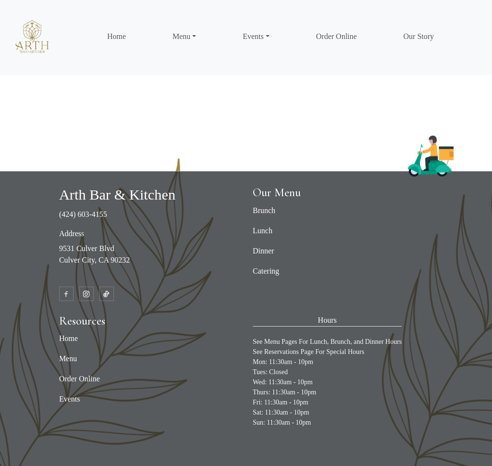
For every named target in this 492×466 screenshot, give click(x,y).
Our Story (419, 36)
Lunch (262, 231)
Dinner (263, 251)
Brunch (264, 210)
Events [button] (253, 36)
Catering (266, 271)
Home (116, 36)
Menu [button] (181, 36)
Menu (68, 358)
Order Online (336, 36)
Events (69, 399)
